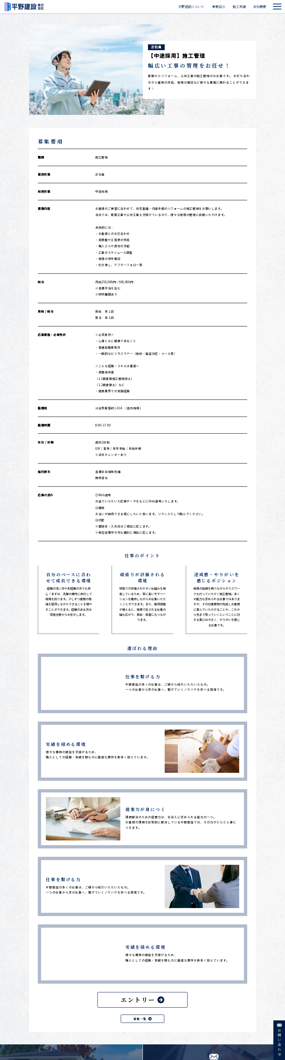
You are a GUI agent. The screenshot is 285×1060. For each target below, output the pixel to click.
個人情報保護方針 (232, 992)
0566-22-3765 (54, 1018)
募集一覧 (142, 883)
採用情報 (203, 1002)
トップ (165, 992)
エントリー (142, 864)
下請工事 (169, 1032)
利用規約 (227, 1012)
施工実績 (239, 6)
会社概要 (259, 6)
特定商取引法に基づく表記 (238, 1002)
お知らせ (203, 1012)
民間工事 (169, 1025)
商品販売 (203, 1032)
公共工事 (169, 1018)
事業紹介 (218, 6)
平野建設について (191, 6)
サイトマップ (229, 1022)
